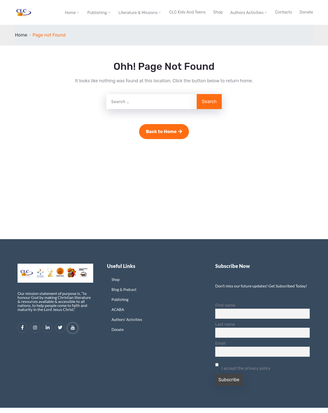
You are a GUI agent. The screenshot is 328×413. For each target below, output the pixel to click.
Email (220, 343)
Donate (306, 12)
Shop (218, 12)
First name (225, 305)
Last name (225, 324)
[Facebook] (23, 328)
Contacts (283, 12)
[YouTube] (73, 328)
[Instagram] (35, 328)
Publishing (97, 12)
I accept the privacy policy (243, 365)
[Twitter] (60, 328)
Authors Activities (247, 12)
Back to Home (164, 131)
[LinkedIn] (48, 328)
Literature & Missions (138, 12)
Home (70, 12)
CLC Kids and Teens (187, 12)
